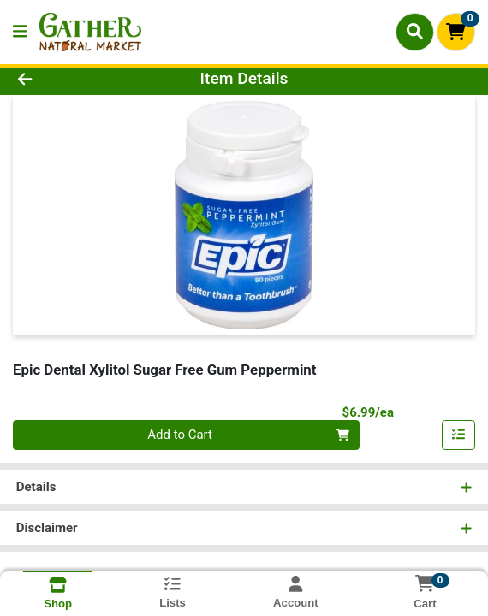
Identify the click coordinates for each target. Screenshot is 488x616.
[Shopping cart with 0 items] (456, 32)
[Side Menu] (20, 32)
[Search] (415, 32)
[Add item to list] (459, 435)
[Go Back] (70, 79)
